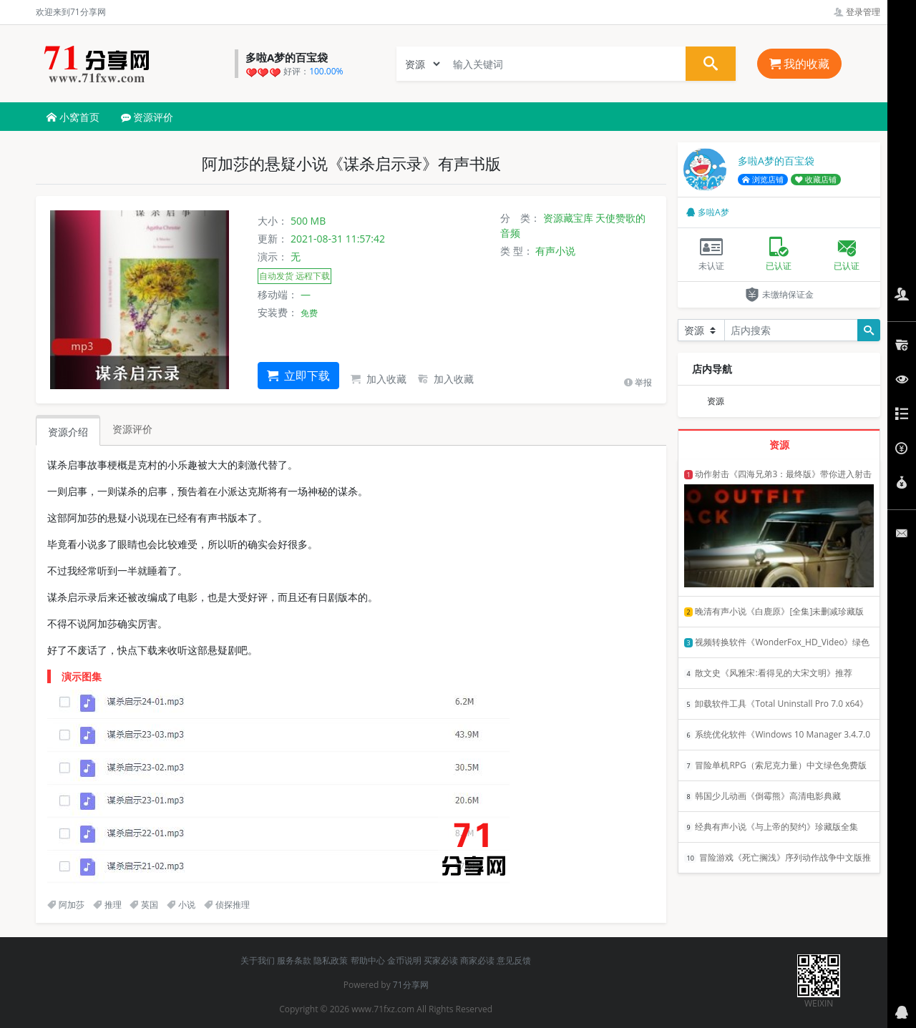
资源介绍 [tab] (68, 432)
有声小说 (555, 251)
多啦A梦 (707, 212)
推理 (107, 905)
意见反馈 (514, 960)
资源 (715, 401)
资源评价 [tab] (132, 429)
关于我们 (257, 960)
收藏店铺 (816, 180)
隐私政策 (330, 960)
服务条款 (294, 960)
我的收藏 (799, 64)
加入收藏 (378, 379)
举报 (638, 382)
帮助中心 (368, 960)
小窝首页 (73, 117)
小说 (181, 905)
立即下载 (298, 375)
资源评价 (147, 117)
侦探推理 (227, 905)
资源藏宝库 (568, 218)
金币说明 (404, 960)
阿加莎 (65, 905)
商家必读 (477, 960)
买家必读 (441, 960)
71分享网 (411, 985)
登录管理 (857, 12)
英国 (144, 905)
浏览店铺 (763, 180)
